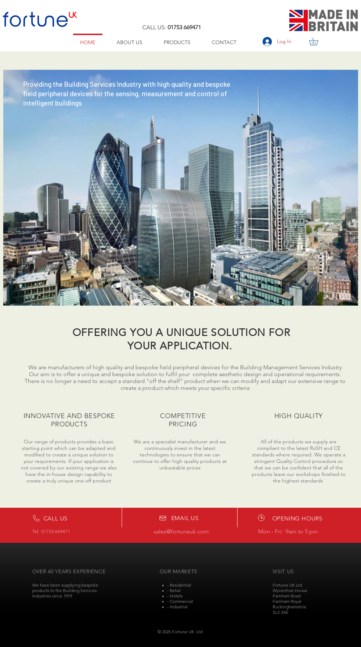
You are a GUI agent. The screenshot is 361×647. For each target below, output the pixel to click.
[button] (317, 41)
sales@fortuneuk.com (181, 531)
